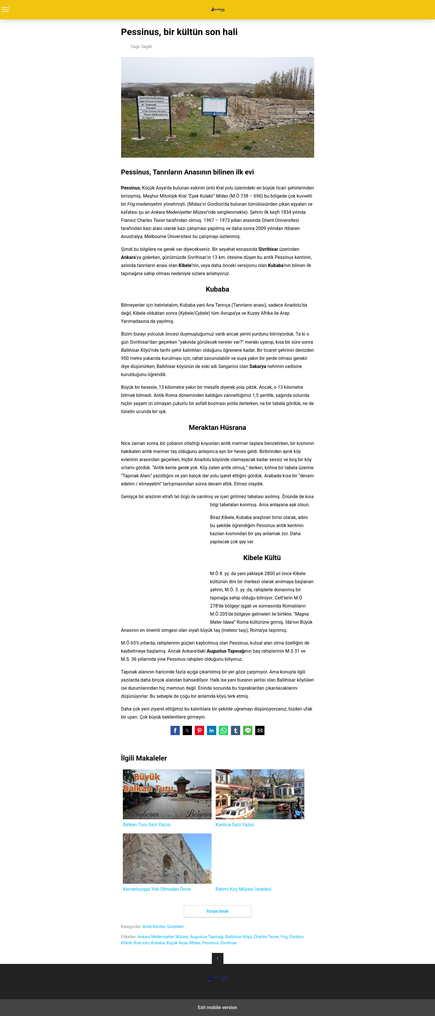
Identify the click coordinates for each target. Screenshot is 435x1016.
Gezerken (175, 926)
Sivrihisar (228, 942)
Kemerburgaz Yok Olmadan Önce (167, 862)
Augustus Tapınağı (207, 936)
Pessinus (210, 942)
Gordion (296, 936)
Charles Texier (266, 936)
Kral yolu (141, 942)
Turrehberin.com (217, 10)
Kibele (126, 942)
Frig (284, 936)
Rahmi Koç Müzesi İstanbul (260, 862)
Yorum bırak (218, 911)
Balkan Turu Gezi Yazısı (167, 798)
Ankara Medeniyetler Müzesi (163, 936)
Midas (194, 942)
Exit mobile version (217, 1007)
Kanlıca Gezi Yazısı (260, 798)
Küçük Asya (176, 942)
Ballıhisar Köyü (238, 936)
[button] (175, 730)
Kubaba (158, 942)
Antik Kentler (153, 926)
